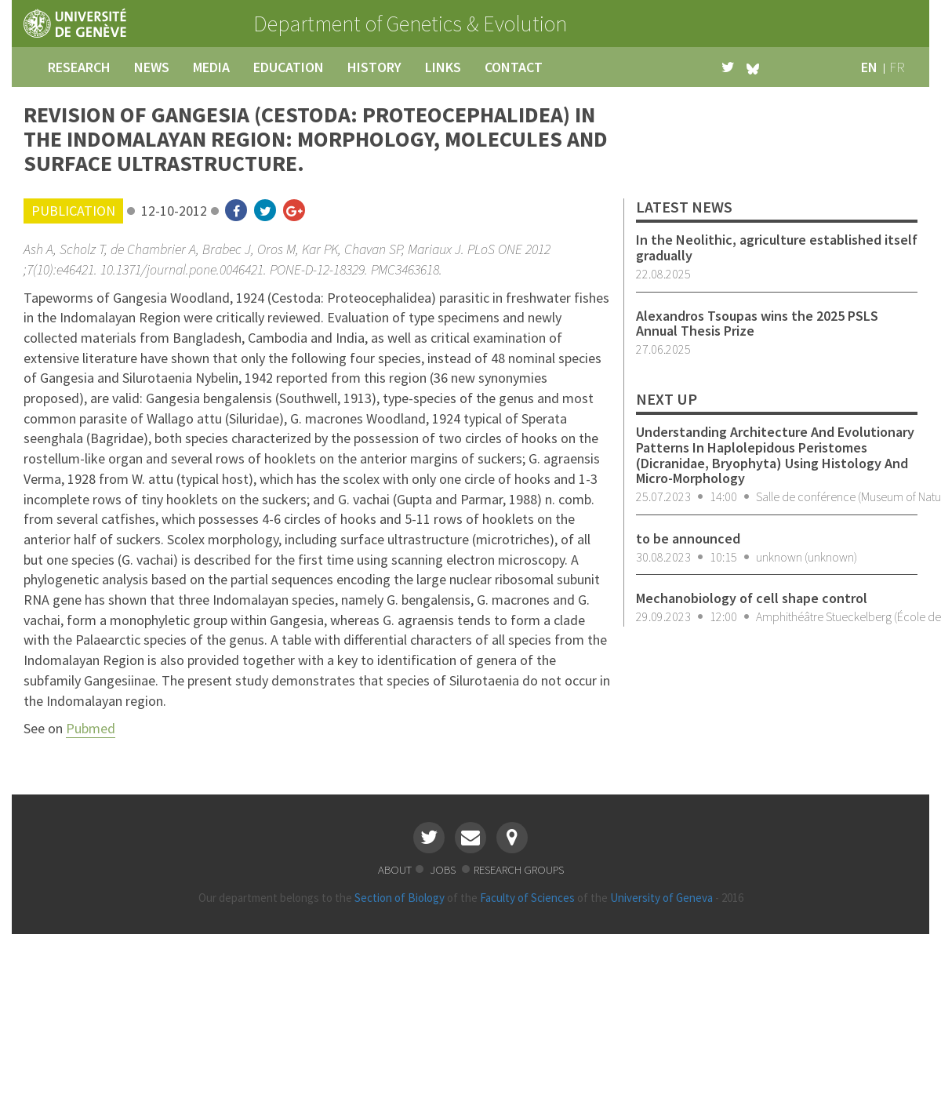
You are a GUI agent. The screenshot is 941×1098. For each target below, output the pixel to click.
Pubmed (90, 728)
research (79, 67)
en (869, 67)
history (374, 67)
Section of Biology (399, 897)
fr (897, 67)
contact (514, 67)
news (151, 67)
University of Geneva (661, 897)
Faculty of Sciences (527, 897)
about (395, 869)
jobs (444, 869)
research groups (519, 869)
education (288, 67)
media (211, 67)
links (443, 67)
